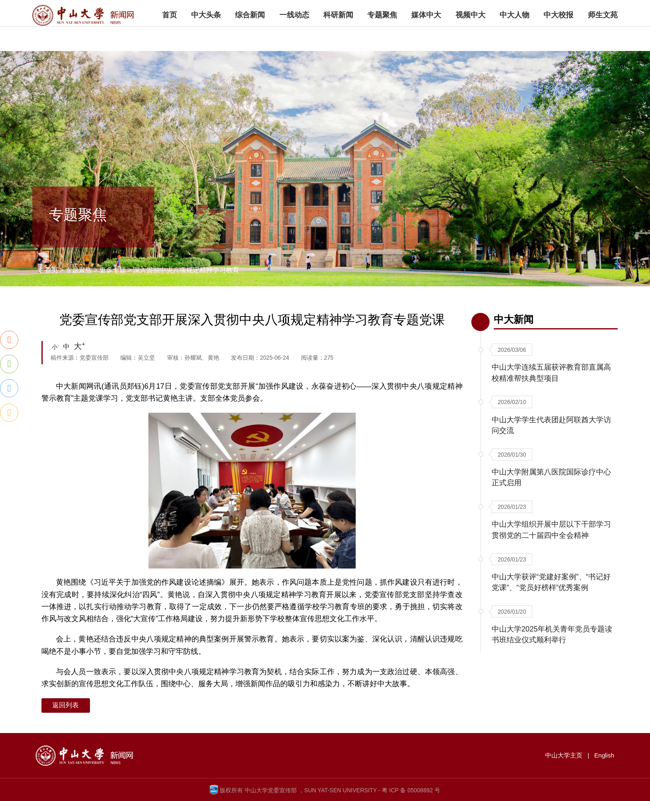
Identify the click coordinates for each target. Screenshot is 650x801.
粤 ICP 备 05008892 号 (411, 790)
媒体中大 (426, 34)
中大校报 (558, 34)
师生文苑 (603, 34)
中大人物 (514, 34)
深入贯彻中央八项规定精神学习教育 (186, 269)
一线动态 (294, 34)
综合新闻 (250, 34)
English (589, 9)
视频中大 (470, 34)
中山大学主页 (552, 9)
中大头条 (206, 34)
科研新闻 (338, 34)
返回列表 (65, 705)
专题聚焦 (382, 34)
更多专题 (112, 269)
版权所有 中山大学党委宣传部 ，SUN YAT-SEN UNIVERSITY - (300, 790)
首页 (169, 34)
